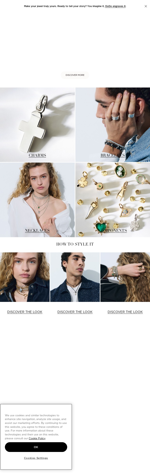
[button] (146, 6)
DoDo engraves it (115, 6)
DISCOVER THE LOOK (24, 312)
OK (36, 447)
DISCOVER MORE (75, 75)
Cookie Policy (37, 438)
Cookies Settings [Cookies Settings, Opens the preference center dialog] (36, 458)
